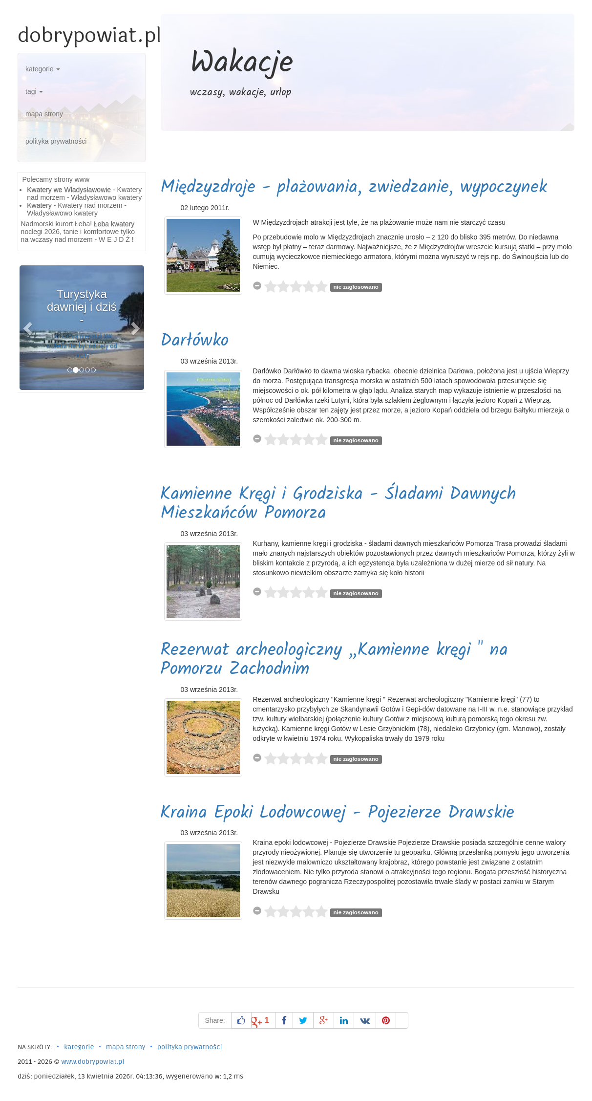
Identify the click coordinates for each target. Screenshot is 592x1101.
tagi (34, 91)
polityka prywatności (55, 141)
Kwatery (39, 205)
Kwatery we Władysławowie (69, 190)
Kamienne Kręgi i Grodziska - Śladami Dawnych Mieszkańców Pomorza (338, 504)
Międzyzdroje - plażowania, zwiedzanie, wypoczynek (353, 188)
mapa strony (44, 114)
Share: (215, 1020)
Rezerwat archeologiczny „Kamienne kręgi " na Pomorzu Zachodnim (334, 660)
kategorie (42, 69)
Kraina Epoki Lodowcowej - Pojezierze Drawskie (337, 813)
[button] (29, 327)
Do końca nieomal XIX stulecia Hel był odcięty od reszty (81, 346)
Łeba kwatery (114, 224)
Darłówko (194, 341)
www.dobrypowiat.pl (92, 1062)
